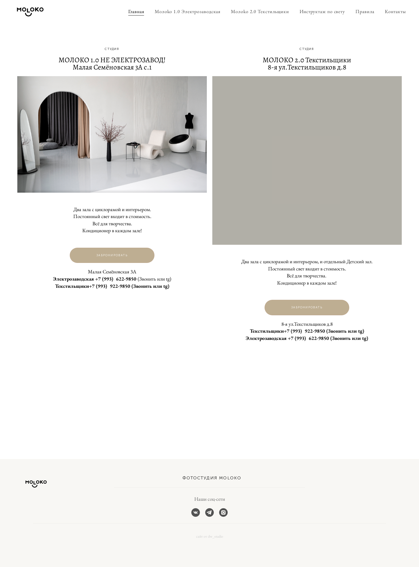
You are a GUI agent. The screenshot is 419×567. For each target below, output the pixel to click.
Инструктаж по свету (318, 11)
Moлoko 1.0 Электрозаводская (183, 11)
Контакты (391, 11)
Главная (132, 11)
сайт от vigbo (27, 554)
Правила (360, 11)
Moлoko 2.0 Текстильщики (256, 11)
